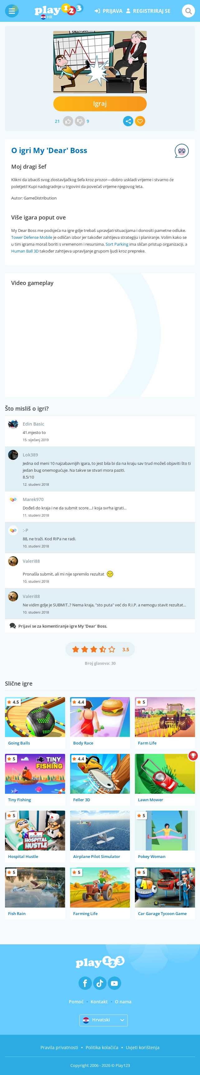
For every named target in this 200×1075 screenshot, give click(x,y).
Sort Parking (117, 244)
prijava (108, 10)
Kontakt (99, 1002)
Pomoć (76, 1002)
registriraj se (148, 10)
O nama (123, 1002)
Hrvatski (96, 1020)
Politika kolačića (102, 1047)
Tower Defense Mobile (31, 237)
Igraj (100, 103)
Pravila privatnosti (59, 1047)
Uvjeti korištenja (143, 1047)
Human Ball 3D (25, 251)
